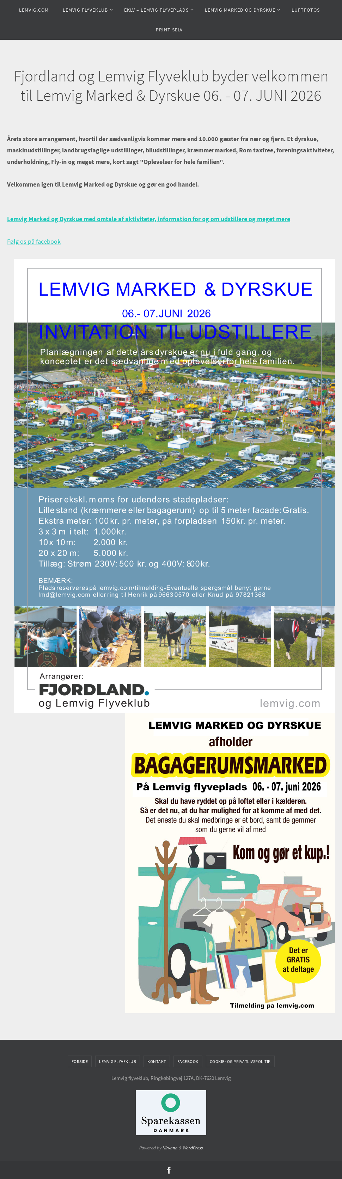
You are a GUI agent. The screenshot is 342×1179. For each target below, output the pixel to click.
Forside (80, 1061)
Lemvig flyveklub (117, 1061)
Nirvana (169, 1148)
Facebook (188, 1061)
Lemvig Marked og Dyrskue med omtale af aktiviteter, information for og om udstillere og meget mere (148, 219)
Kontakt (156, 1061)
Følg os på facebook (34, 241)
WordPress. (192, 1148)
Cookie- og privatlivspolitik (240, 1061)
